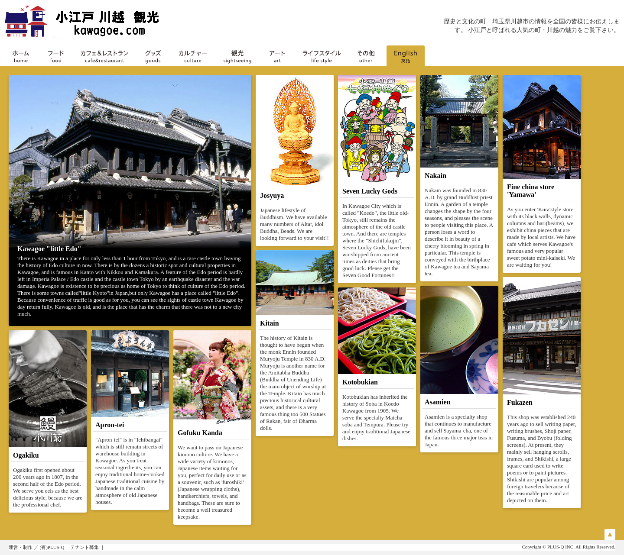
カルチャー (193, 55)
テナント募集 (84, 547)
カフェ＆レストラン (104, 55)
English (406, 55)
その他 (365, 55)
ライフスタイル (321, 55)
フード (56, 55)
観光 (237, 55)
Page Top (609, 534)
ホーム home (20, 55)
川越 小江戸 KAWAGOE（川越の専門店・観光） (91, 21)
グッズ (153, 55)
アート (277, 55)
